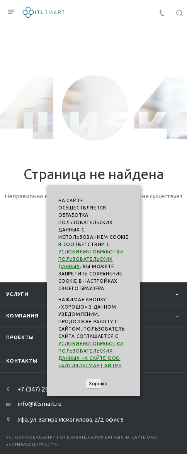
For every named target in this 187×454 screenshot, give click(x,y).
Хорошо (95, 383)
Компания (22, 315)
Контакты (21, 360)
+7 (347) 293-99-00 (44, 389)
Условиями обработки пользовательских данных (90, 259)
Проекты (20, 337)
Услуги (17, 294)
